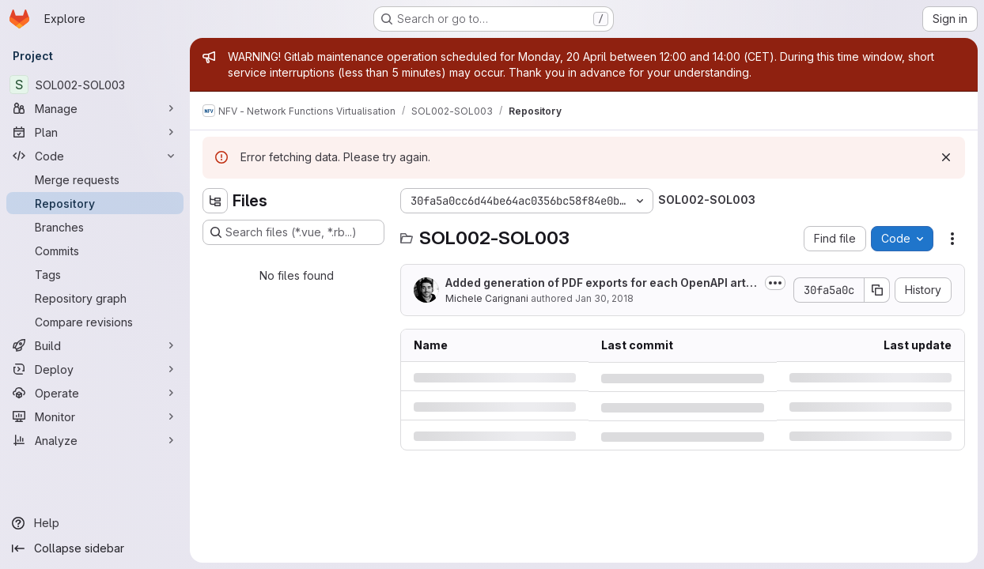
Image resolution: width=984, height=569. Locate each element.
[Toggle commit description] (775, 283)
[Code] (95, 156)
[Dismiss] (946, 157)
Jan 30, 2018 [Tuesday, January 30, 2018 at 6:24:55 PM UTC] (604, 298)
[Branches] (95, 227)
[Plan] (95, 132)
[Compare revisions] (95, 322)
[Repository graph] (95, 298)
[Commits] (95, 250)
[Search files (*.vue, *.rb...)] (293, 232)
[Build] (95, 345)
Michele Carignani (486, 298)
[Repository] (95, 203)
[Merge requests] (95, 179)
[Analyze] (95, 440)
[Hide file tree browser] (215, 200)
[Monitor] (95, 416)
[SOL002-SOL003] (95, 84)
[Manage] (95, 108)
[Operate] (95, 393)
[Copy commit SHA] (877, 290)
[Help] (95, 523)
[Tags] (95, 274)
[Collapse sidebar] (95, 548)
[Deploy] (95, 369)
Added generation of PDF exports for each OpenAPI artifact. (599, 283)
